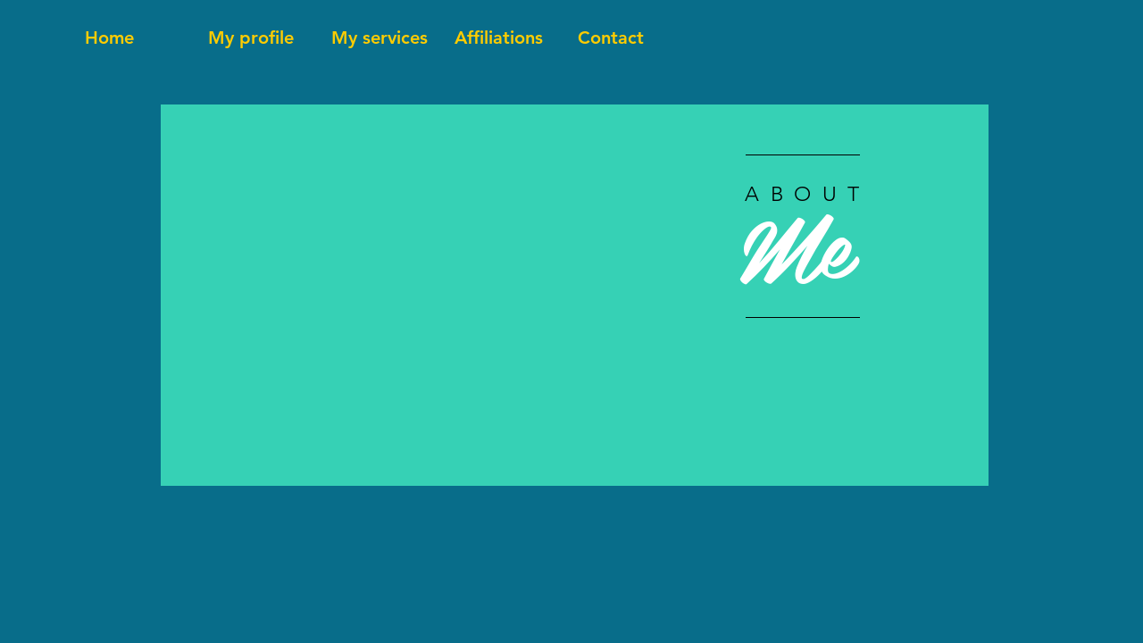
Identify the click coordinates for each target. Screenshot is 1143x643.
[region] (575, 295)
